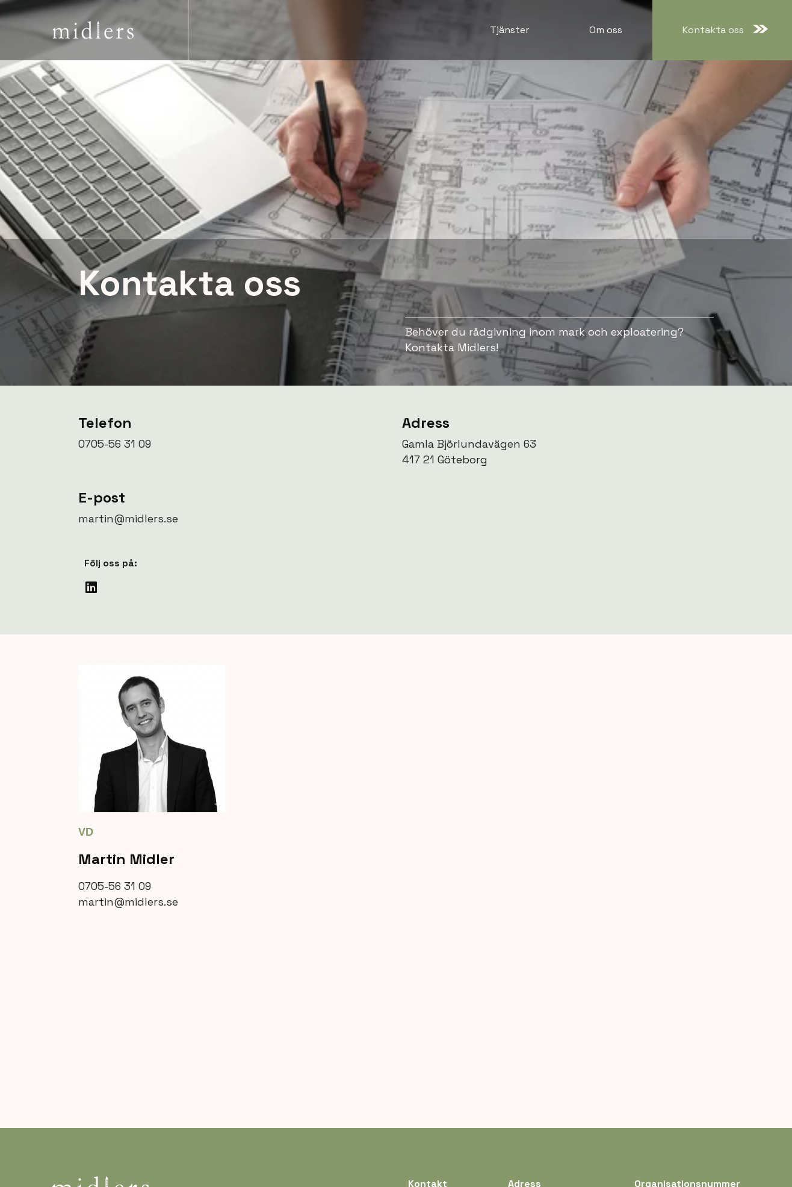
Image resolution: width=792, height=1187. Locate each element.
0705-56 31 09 (114, 444)
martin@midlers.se (128, 518)
